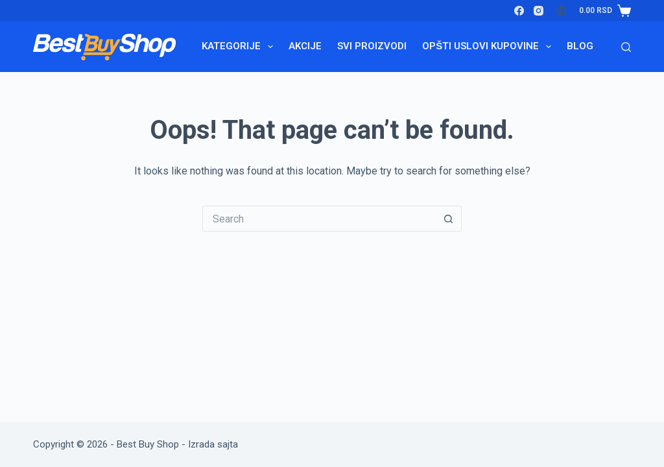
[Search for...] (319, 219)
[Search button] (449, 219)
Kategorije (240, 46)
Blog (580, 46)
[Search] (626, 47)
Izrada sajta (213, 444)
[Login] (561, 11)
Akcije (305, 46)
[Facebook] (519, 11)
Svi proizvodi (372, 46)
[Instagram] (538, 11)
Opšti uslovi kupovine (489, 46)
